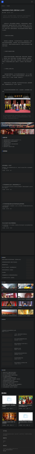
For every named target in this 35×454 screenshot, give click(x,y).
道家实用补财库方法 (7, 145)
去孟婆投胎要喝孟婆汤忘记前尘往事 (8, 380)
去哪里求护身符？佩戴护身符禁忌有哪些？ (9, 372)
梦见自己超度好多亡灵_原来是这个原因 (20, 362)
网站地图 (4, 450)
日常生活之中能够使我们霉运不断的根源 (9, 373)
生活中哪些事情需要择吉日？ (7, 376)
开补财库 (4, 12)
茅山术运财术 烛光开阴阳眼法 (9, 223)
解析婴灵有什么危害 (17, 348)
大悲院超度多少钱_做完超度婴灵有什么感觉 (9, 330)
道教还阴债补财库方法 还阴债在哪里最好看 (10, 141)
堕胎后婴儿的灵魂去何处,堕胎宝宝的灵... (20, 353)
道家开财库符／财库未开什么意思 (9, 146)
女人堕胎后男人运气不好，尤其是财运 (8, 277)
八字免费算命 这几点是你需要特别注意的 (9, 377)
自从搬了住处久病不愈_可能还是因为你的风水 (10, 385)
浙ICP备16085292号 (9, 449)
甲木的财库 (4, 272)
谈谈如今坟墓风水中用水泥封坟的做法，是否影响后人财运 (11, 259)
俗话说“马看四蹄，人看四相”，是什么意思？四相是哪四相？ (12, 384)
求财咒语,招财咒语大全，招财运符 (7, 269)
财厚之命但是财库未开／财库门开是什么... (21, 343)
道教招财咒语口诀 (5, 264)
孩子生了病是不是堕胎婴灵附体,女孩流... (20, 338)
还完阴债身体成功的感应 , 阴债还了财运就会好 (9, 262)
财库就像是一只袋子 (7, 165)
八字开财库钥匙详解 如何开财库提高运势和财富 (13, 203)
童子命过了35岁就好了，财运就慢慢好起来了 (9, 267)
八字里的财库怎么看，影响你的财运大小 (11, 184)
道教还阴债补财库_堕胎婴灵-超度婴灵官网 (17, 131)
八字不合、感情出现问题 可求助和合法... (20, 334)
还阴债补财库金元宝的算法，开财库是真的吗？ (17, 125)
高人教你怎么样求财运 (7, 142)
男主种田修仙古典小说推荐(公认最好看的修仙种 (10, 381)
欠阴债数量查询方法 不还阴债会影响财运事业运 (9, 315)
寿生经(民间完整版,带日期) (18, 357)
